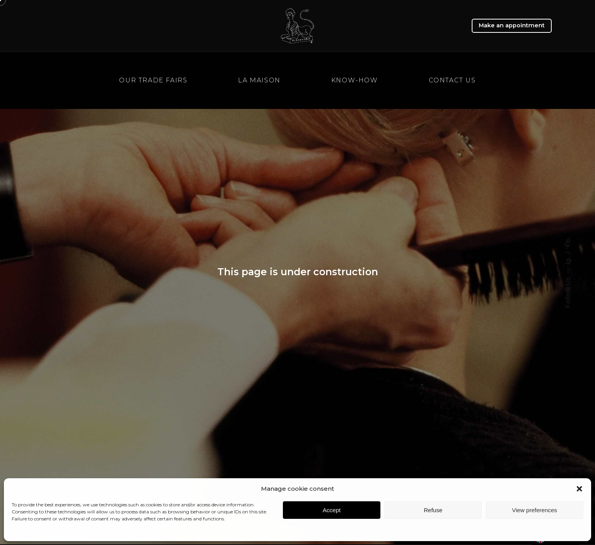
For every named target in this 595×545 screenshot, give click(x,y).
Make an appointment (512, 25)
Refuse (433, 510)
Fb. (568, 242)
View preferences (534, 510)
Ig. (568, 260)
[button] (579, 489)
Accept (332, 510)
